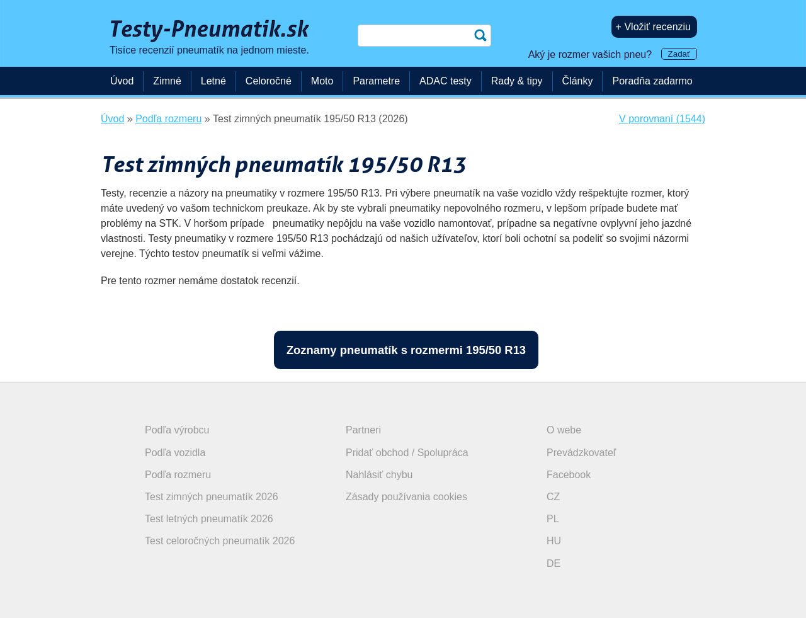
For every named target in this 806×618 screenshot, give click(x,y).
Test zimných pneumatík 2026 (211, 496)
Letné (213, 81)
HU (554, 540)
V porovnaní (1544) (662, 118)
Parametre (376, 81)
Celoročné (269, 81)
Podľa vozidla (175, 452)
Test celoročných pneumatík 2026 (220, 540)
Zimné (167, 81)
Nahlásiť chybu (379, 474)
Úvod (121, 81)
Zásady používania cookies (406, 496)
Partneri (363, 430)
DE (553, 563)
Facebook (569, 474)
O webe (564, 430)
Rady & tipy (517, 81)
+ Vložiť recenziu (653, 26)
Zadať (679, 54)
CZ (553, 496)
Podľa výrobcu (177, 430)
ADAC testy (445, 81)
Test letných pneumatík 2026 (209, 518)
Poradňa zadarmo (652, 81)
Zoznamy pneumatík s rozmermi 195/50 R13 (406, 350)
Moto (322, 81)
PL (553, 518)
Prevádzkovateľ (581, 452)
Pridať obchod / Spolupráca (407, 452)
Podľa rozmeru (178, 474)
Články (577, 81)
